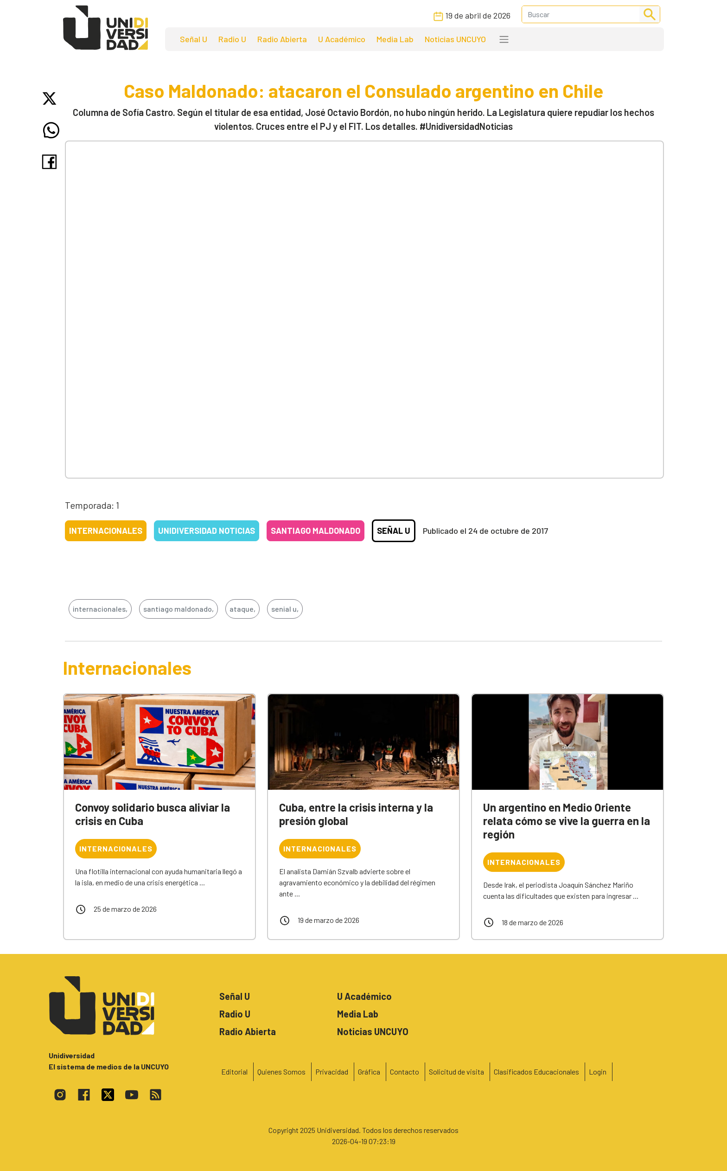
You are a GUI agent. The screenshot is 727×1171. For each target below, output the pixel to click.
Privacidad (331, 1071)
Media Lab (395, 39)
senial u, (285, 608)
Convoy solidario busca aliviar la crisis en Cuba (152, 813)
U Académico (341, 39)
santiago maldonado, (178, 608)
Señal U (193, 39)
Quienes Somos (281, 1071)
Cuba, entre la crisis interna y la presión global (356, 813)
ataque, (242, 608)
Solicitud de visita (456, 1071)
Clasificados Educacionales (536, 1071)
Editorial (234, 1071)
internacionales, (100, 608)
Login (597, 1071)
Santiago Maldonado (315, 530)
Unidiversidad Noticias (206, 530)
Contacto (404, 1071)
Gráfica (369, 1071)
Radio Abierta (282, 39)
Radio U (232, 39)
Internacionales (105, 530)
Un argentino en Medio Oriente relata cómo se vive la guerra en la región (566, 820)
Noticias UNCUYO (455, 39)
